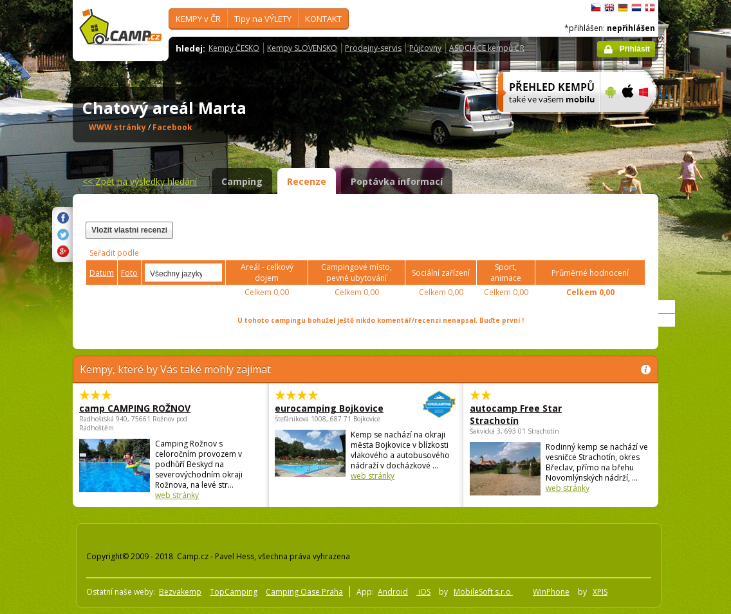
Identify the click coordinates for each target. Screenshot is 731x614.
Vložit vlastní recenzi (129, 230)
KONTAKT (323, 18)
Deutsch (623, 7)
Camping (242, 181)
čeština (596, 7)
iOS (423, 591)
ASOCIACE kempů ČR (486, 48)
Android (393, 591)
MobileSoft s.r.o (483, 591)
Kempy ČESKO (233, 48)
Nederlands (636, 7)
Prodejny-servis (373, 48)
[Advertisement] (486, 237)
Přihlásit (635, 48)
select (213, 272)
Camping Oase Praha (304, 591)
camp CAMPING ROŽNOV (134, 408)
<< (139, 181)
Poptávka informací (397, 181)
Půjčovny (425, 48)
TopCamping (233, 591)
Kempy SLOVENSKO (302, 48)
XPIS (600, 591)
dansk (650, 7)
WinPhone (551, 591)
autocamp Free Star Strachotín (516, 414)
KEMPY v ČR (198, 18)
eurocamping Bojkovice (330, 408)
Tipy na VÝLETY (262, 18)
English (609, 7)
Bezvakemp (180, 591)
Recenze (306, 181)
